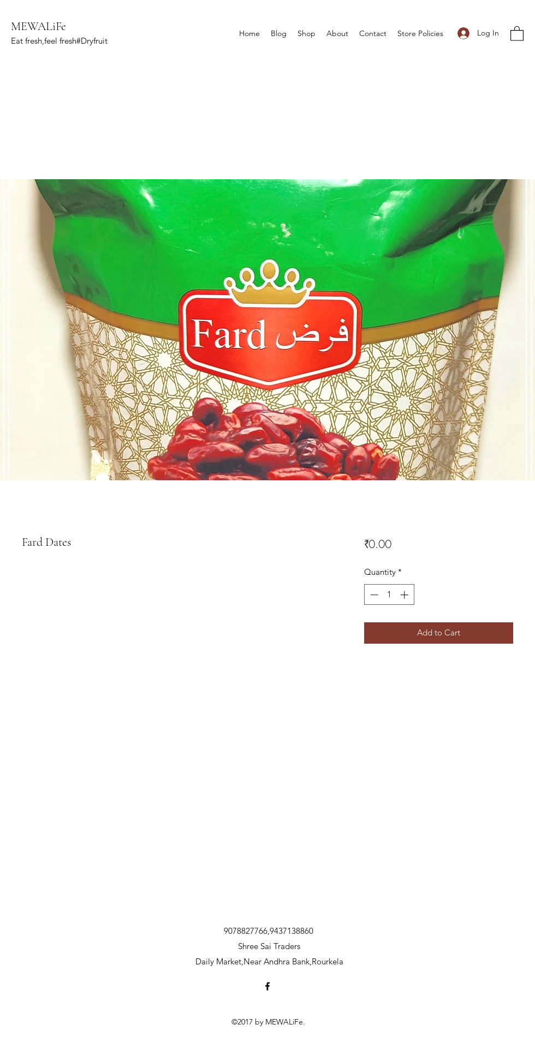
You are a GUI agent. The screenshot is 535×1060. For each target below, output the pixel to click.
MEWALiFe (38, 26)
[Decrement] (373, 595)
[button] (517, 33)
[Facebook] (267, 986)
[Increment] (405, 595)
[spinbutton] (389, 595)
